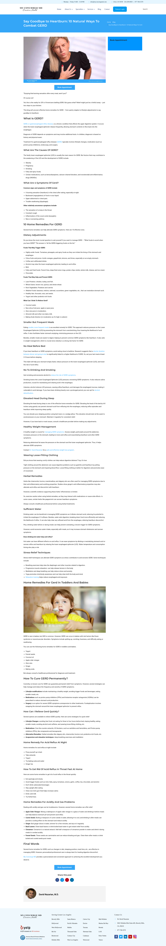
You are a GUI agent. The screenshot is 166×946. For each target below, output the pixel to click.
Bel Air (54, 931)
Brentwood (55, 936)
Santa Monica (71, 919)
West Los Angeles (72, 940)
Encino (85, 923)
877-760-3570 (139, 2)
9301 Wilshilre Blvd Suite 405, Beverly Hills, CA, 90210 (129, 925)
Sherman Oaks (87, 931)
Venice (101, 940)
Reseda (101, 927)
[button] (57, 880)
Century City (71, 936)
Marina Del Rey (103, 923)
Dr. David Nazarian (121, 919)
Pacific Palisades (72, 923)
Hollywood (55, 923)
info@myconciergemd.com (98, 2)
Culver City (86, 919)
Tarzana (85, 927)
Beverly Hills (56, 919)
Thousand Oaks (72, 931)
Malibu (69, 927)
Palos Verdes (102, 936)
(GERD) (59, 142)
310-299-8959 (128, 2)
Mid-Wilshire (103, 919)
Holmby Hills (56, 940)
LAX (100, 931)
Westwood (86, 940)
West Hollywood (57, 927)
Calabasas (86, 936)
